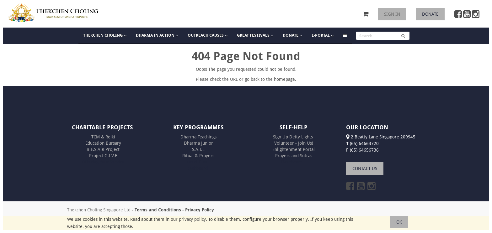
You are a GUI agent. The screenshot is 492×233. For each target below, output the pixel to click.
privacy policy (192, 219)
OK (399, 222)
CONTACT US (364, 168)
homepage (284, 79)
